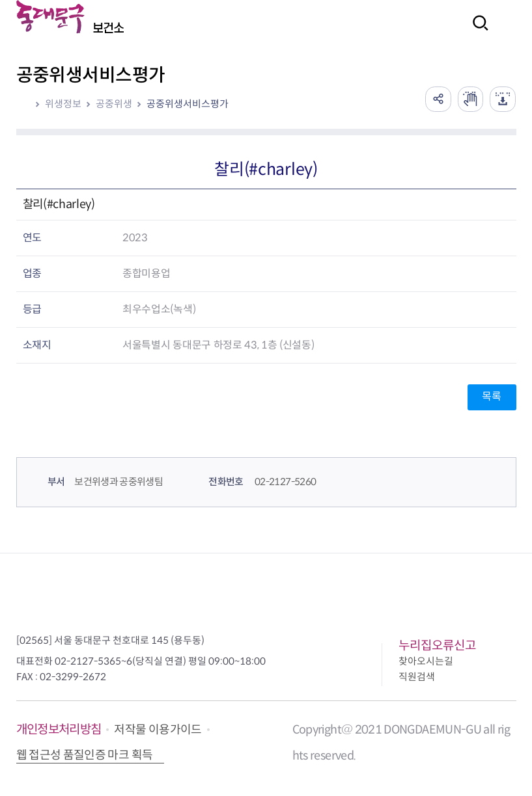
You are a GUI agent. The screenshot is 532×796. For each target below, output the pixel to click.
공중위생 (114, 104)
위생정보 (63, 104)
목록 (491, 396)
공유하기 (438, 99)
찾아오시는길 (426, 661)
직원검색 (417, 676)
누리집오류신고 (437, 645)
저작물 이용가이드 (157, 730)
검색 (477, 31)
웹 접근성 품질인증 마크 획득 (84, 755)
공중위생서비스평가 (188, 104)
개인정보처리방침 (59, 729)
